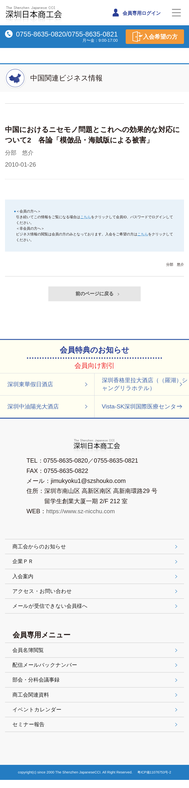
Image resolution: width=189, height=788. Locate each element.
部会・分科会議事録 (96, 686)
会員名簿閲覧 (96, 655)
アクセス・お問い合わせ (96, 595)
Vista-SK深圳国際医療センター (144, 408)
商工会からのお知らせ (96, 548)
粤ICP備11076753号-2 (154, 780)
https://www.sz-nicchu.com (81, 513)
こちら (85, 217)
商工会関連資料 (96, 701)
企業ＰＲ (96, 564)
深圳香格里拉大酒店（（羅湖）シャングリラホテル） (143, 385)
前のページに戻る (98, 294)
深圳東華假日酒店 (48, 385)
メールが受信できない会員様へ (96, 610)
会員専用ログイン (137, 12)
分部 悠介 (20, 152)
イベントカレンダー (96, 717)
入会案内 (96, 579)
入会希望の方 (153, 36)
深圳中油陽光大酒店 (48, 408)
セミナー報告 (96, 732)
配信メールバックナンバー (96, 670)
